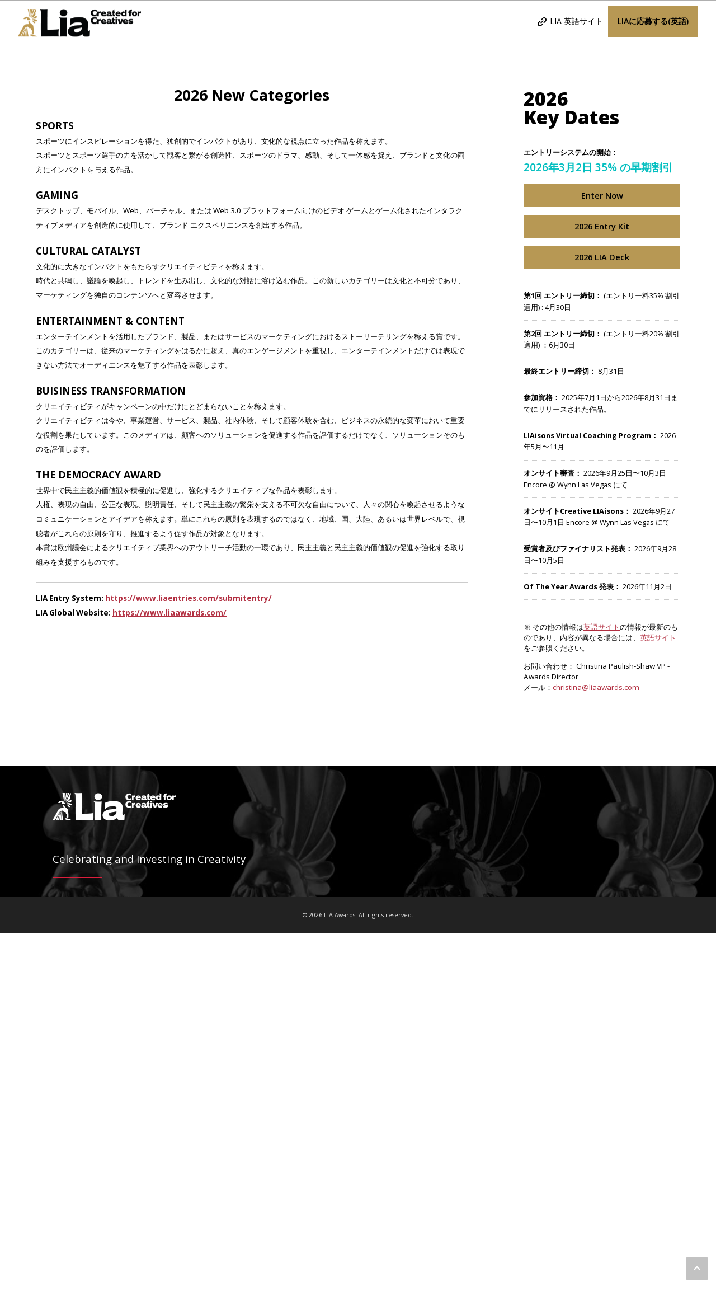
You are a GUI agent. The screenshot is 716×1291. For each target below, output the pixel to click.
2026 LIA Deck (601, 615)
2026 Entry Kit (601, 584)
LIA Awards (79, 21)
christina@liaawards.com (596, 1045)
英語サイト (601, 985)
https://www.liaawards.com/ (169, 971)
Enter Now (602, 553)
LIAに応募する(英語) (653, 21)
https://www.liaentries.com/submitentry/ (188, 956)
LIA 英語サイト (576, 21)
